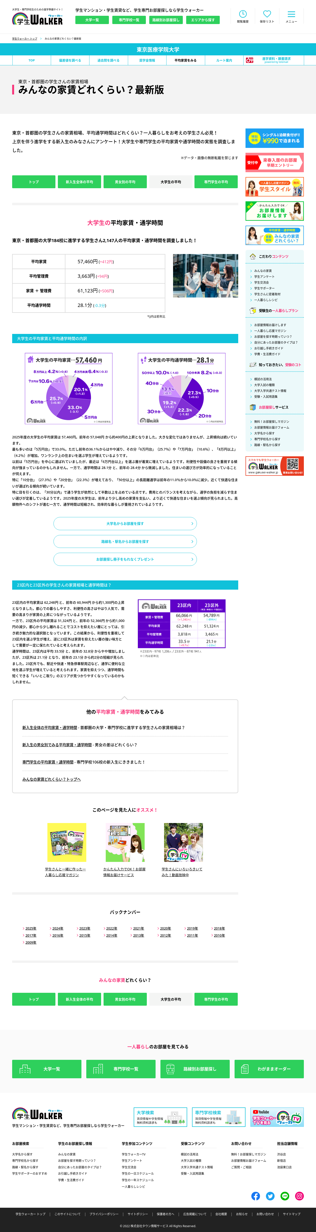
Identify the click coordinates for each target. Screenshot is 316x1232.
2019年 (188, 928)
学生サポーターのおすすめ (29, 1173)
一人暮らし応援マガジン (270, 331)
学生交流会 (261, 283)
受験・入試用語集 (266, 397)
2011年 (188, 935)
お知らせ (242, 1214)
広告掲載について (195, 1214)
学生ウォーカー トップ (24, 39)
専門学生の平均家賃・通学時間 (49, 763)
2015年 (83, 935)
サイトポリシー (138, 1214)
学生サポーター (264, 289)
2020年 (162, 928)
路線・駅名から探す (267, 445)
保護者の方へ (165, 1214)
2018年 (214, 928)
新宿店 (281, 1160)
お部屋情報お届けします (270, 325)
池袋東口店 (284, 1167)
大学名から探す (264, 434)
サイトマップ (291, 1214)
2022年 (109, 928)
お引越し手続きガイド (268, 349)
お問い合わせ (265, 1214)
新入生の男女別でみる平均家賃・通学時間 (59, 746)
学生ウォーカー (37, 1113)
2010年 (214, 935)
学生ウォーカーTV (134, 1154)
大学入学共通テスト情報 (270, 391)
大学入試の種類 (264, 385)
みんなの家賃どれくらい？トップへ (53, 780)
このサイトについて (67, 1214)
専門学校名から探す (267, 439)
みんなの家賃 (263, 271)
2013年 (135, 935)
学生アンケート (264, 277)
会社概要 (221, 1214)
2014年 (109, 935)
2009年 (30, 942)
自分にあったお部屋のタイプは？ (276, 343)
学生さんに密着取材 (267, 294)
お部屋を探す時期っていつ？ (273, 337)
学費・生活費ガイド (267, 354)
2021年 (135, 928)
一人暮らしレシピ (266, 300)
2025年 (30, 928)
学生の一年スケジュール (138, 1180)
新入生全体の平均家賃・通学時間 (51, 728)
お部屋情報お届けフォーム (271, 428)
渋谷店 (281, 1154)
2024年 (57, 928)
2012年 (162, 935)
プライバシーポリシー (104, 1214)
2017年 (30, 935)
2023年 (83, 928)
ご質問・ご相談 (241, 1167)
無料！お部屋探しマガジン (271, 422)
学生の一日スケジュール (138, 1173)
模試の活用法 (263, 379)
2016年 (57, 935)
